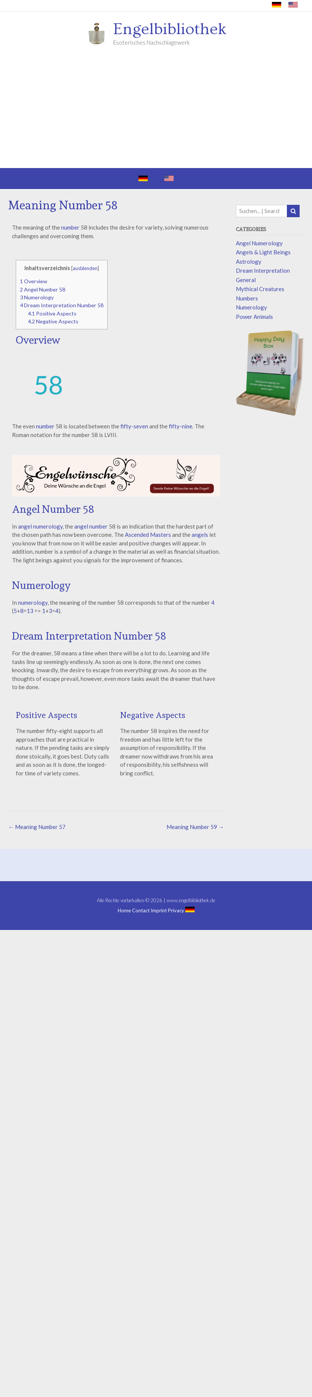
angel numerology (40, 526)
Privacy (176, 910)
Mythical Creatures (260, 288)
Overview (33, 281)
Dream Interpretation (263, 270)
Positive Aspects (52, 313)
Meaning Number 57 (37, 826)
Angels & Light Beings (263, 252)
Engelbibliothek (169, 29)
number (70, 227)
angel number (91, 526)
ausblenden (85, 268)
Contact (141, 910)
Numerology (37, 297)
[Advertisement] (156, 111)
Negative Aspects (53, 321)
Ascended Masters (148, 534)
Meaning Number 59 (195, 826)
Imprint (159, 910)
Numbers (247, 298)
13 (30, 610)
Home (124, 910)
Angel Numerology (259, 243)
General (246, 279)
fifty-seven (134, 426)
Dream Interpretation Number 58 (62, 305)
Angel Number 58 (42, 289)
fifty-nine (180, 426)
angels (200, 534)
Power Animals (254, 316)
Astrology (248, 261)
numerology (33, 602)
